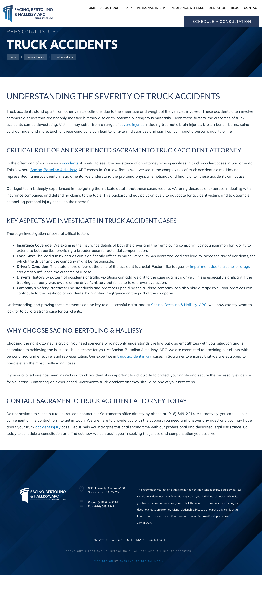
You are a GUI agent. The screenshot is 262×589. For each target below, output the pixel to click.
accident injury (48, 441)
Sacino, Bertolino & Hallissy (53, 184)
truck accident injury (134, 370)
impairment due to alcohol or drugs (220, 281)
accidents (70, 177)
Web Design (103, 575)
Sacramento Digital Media (142, 575)
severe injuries (132, 139)
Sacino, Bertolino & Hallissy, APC (179, 319)
